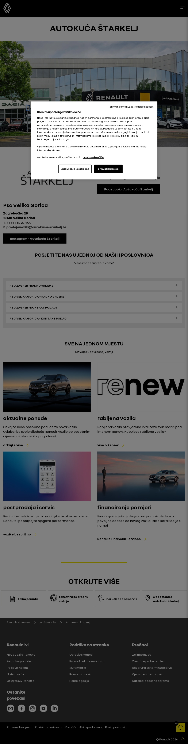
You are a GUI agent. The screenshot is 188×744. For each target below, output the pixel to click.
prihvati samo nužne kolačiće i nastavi (132, 106)
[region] (94, 140)
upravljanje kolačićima (75, 168)
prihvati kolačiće (108, 168)
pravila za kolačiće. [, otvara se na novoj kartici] (93, 157)
